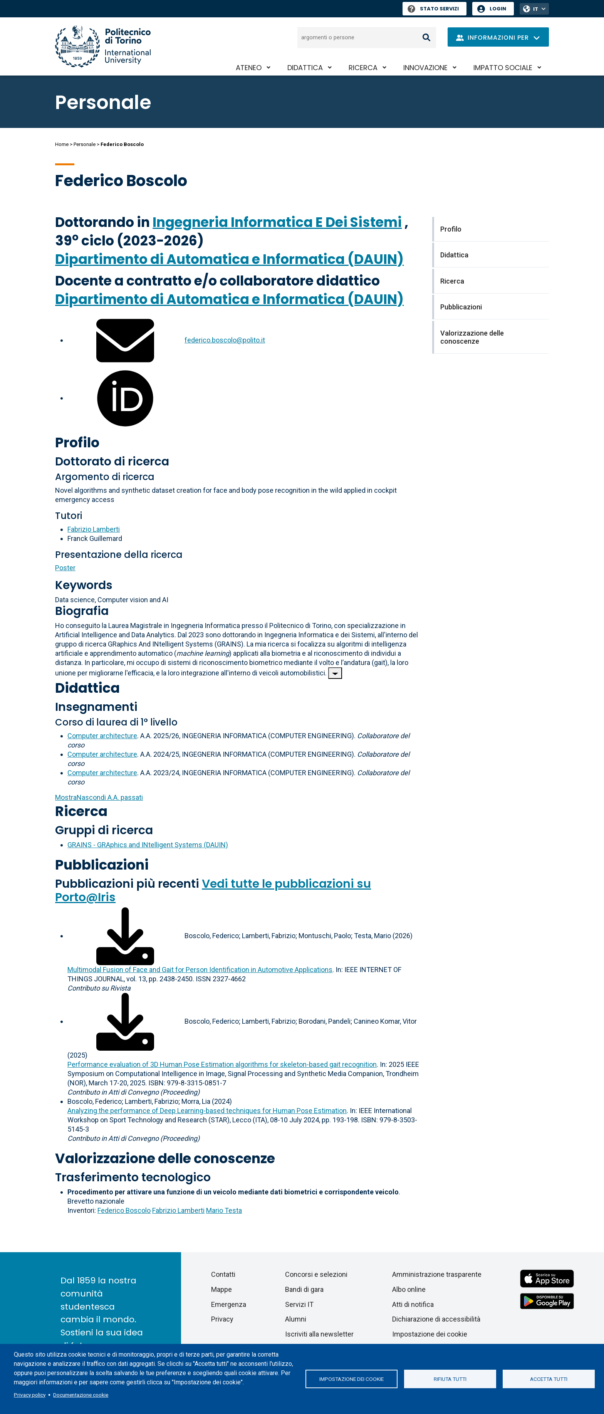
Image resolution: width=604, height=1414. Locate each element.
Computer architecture (102, 736)
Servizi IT (299, 1304)
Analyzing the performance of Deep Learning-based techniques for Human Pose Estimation (207, 1111)
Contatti (223, 1274)
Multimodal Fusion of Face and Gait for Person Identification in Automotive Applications (199, 970)
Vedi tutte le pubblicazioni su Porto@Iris (213, 890)
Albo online (409, 1289)
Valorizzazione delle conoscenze (165, 1158)
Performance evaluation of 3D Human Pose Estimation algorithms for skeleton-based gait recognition (222, 1064)
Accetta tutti (548, 1379)
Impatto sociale (502, 67)
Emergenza (228, 1304)
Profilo (77, 442)
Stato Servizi (433, 8)
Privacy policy (29, 1395)
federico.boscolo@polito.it (225, 340)
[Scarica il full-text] (125, 936)
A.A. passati (99, 797)
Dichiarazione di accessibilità (436, 1319)
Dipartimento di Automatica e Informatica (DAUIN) (229, 259)
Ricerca (363, 67)
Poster (65, 568)
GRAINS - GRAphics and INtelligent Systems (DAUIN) (147, 845)
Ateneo (249, 67)
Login (498, 8)
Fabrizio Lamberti (93, 529)
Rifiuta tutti (450, 1379)
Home (62, 144)
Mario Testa (224, 1210)
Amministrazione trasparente (437, 1274)
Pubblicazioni (102, 864)
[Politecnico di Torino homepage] (103, 46)
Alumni (295, 1319)
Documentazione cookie (80, 1395)
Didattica (305, 67)
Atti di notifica (413, 1304)
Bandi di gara (304, 1289)
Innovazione (425, 67)
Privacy (222, 1319)
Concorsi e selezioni (316, 1274)
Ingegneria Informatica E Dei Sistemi (277, 222)
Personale (85, 144)
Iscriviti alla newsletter (319, 1334)
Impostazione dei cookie (351, 1379)
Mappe (221, 1289)
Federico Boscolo (124, 1210)
